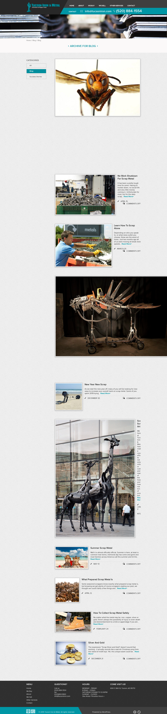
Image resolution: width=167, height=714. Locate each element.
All (31, 65)
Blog (34, 40)
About (81, 6)
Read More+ (129, 196)
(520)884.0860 (60, 694)
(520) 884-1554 (129, 11)
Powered (95, 712)
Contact (131, 6)
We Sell (102, 6)
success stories (36, 77)
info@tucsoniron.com (98, 11)
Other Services (116, 6)
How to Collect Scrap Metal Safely (111, 613)
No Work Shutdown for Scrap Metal (127, 177)
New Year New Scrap (95, 384)
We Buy (91, 6)
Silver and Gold (96, 642)
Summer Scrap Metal (101, 548)
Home (71, 6)
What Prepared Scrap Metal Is (97, 579)
